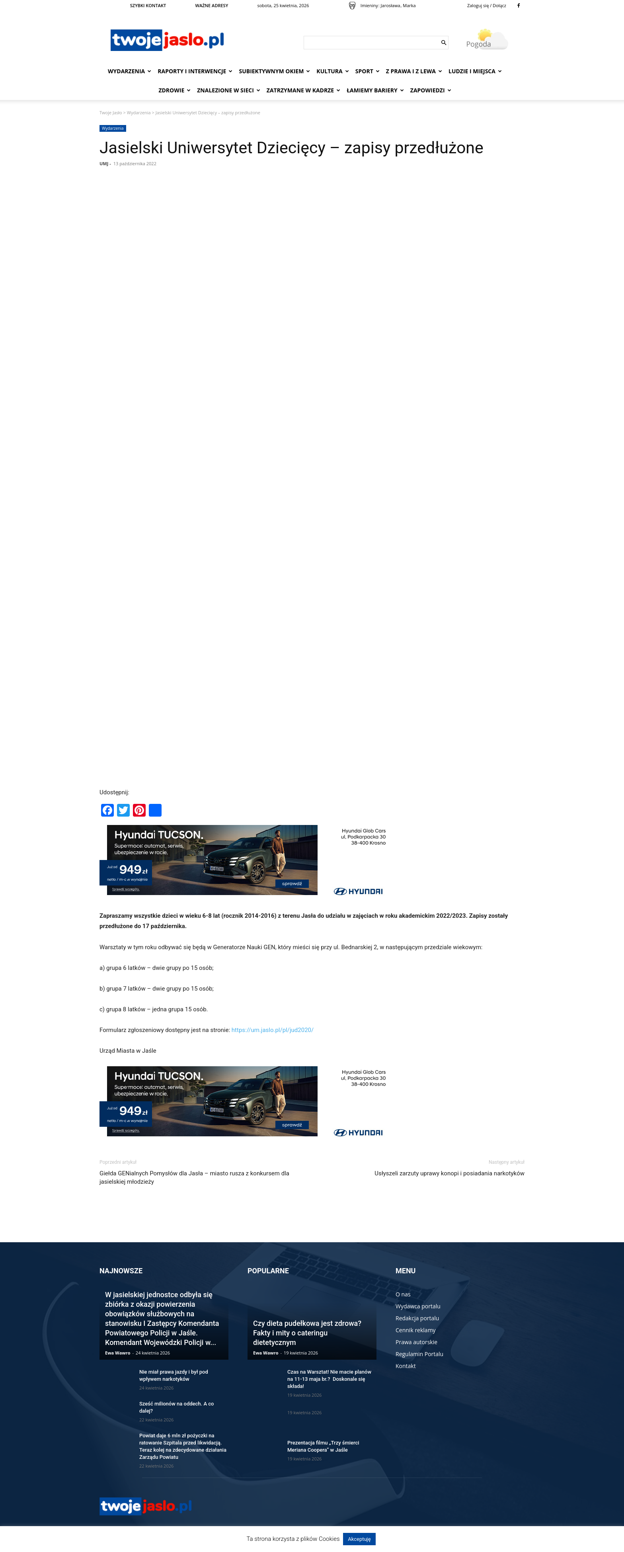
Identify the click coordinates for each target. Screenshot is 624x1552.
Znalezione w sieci (228, 90)
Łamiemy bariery (375, 90)
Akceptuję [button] (359, 1539)
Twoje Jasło (110, 112)
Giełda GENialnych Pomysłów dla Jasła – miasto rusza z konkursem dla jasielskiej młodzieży (194, 1177)
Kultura (332, 71)
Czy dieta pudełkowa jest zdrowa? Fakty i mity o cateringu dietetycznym (307, 1333)
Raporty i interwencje (195, 71)
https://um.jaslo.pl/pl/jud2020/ (273, 1030)
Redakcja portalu (417, 1318)
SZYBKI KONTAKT (148, 5)
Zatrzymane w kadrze (303, 90)
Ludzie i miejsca (475, 71)
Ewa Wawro (118, 1353)
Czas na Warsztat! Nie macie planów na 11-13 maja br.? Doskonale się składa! (329, 1379)
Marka (409, 5)
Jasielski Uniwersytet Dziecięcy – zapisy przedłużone (291, 147)
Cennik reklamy (416, 1330)
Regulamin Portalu (419, 1354)
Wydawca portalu (418, 1306)
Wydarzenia (129, 71)
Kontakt (406, 1366)
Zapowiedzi (430, 90)
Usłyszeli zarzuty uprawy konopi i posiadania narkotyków (449, 1173)
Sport (367, 71)
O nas (403, 1294)
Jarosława (390, 5)
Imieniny (369, 5)
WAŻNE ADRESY (211, 5)
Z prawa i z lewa (414, 71)
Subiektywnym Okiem (274, 71)
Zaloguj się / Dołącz (486, 5)
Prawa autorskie (416, 1342)
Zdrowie (174, 90)
